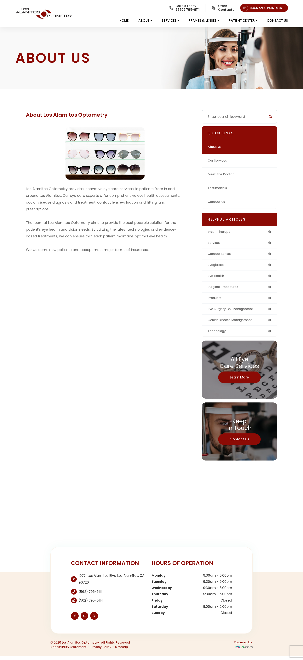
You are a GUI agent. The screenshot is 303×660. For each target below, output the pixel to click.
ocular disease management (233, 323)
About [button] (145, 20)
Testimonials (219, 188)
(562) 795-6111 (90, 596)
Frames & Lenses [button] (204, 20)
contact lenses (221, 254)
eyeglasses (217, 266)
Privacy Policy (100, 651)
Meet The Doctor (222, 174)
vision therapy (220, 231)
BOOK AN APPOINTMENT (263, 8)
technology (218, 334)
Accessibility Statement (68, 651)
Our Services (218, 160)
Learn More (239, 381)
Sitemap (121, 651)
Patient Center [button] (243, 20)
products (215, 300)
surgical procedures (225, 289)
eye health (217, 277)
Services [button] (170, 20)
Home (124, 20)
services (215, 243)
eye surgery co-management (233, 311)
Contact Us (277, 20)
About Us (215, 146)
